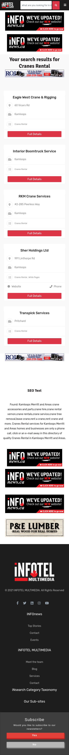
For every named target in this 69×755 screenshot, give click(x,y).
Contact (34, 633)
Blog (34, 669)
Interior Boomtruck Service (34, 151)
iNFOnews (34, 614)
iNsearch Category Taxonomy (34, 690)
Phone (55, 286)
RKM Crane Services (34, 196)
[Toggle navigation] (67, 5)
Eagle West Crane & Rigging (34, 97)
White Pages (34, 277)
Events (34, 640)
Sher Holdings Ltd (34, 250)
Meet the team (34, 662)
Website (16, 286)
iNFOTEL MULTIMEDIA (27, 590)
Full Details (34, 134)
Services (34, 676)
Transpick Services (34, 313)
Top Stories (34, 626)
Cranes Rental (21, 124)
